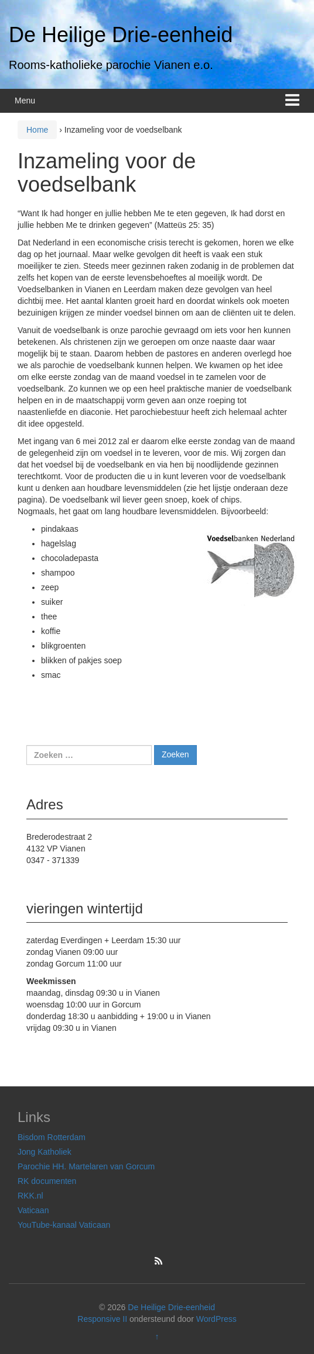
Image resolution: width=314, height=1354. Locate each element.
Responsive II (102, 1319)
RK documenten (47, 1181)
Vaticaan (33, 1210)
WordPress (216, 1319)
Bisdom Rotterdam (52, 1137)
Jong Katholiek (44, 1151)
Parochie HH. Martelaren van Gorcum (86, 1166)
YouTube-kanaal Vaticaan (64, 1225)
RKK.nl (30, 1195)
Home (37, 129)
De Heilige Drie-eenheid (121, 35)
